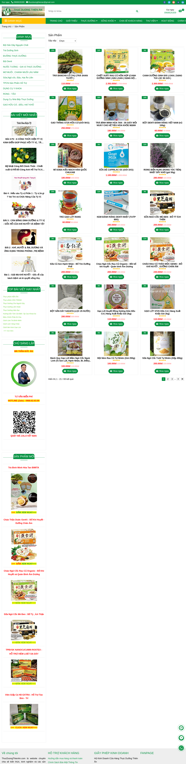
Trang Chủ (56, 21)
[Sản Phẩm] (23, 11)
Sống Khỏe (108, 21)
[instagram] (179, 2)
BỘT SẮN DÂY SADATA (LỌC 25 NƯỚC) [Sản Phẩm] (70, 311)
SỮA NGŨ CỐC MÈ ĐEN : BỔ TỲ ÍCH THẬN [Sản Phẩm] (162, 218)
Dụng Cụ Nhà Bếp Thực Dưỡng (18, 99)
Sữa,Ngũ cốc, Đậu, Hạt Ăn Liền (18, 77)
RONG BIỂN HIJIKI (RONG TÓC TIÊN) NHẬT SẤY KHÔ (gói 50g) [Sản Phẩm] (162, 171)
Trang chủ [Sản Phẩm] (6, 26)
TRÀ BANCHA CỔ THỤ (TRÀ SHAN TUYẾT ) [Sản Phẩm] (70, 76)
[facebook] (165, 2)
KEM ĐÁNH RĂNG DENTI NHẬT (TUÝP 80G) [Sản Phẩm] (116, 218)
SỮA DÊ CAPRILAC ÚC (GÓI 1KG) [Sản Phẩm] (116, 170)
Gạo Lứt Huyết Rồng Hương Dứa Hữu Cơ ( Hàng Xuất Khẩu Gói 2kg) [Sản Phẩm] (116, 312)
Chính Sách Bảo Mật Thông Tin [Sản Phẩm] (63, 762)
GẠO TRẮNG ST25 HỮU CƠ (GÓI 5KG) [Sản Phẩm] (70, 123)
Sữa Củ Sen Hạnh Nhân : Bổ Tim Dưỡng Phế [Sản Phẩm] (70, 265)
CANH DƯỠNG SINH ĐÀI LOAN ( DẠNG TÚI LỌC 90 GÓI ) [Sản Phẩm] (162, 76)
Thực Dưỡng (89, 21)
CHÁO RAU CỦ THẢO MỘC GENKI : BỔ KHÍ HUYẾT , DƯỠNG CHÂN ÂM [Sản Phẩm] (162, 265)
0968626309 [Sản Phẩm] (17, 2)
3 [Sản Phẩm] (172, 379)
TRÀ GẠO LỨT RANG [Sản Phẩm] (70, 217)
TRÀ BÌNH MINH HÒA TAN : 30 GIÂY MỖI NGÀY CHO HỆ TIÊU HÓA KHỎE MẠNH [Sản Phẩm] (116, 124)
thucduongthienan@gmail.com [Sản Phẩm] (40, 2)
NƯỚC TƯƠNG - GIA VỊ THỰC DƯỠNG (22, 67)
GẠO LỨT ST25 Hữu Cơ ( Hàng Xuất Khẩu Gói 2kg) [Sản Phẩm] (162, 312)
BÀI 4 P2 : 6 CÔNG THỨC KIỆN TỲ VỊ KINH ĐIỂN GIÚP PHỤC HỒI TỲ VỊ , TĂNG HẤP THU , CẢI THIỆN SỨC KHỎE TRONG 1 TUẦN (24, 141)
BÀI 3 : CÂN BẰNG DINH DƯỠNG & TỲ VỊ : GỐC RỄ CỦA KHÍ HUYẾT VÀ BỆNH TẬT (24, 222)
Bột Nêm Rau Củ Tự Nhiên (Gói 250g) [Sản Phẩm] (116, 358)
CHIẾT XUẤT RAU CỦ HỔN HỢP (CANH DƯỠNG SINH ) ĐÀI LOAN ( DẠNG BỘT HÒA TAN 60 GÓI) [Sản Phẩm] (116, 76)
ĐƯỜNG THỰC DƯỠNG (14, 56)
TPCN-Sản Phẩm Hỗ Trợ (15, 83)
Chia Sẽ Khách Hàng (130, 21)
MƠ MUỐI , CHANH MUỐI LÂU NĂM (20, 72)
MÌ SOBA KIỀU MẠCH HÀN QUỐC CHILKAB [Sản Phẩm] (70, 171)
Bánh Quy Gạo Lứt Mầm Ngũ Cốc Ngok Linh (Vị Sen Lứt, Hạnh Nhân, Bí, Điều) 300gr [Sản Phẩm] (70, 359)
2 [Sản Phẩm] (167, 379)
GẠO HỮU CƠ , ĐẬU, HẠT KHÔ (18, 105)
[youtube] (174, 2)
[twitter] (170, 2)
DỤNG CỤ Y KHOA (12, 88)
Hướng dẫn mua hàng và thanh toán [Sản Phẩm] (65, 758)
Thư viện (152, 21)
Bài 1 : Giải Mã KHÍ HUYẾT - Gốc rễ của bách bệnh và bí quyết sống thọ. (24, 276)
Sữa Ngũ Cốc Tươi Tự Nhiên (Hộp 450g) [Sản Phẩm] (162, 358)
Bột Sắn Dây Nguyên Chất (15, 45)
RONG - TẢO (9, 94)
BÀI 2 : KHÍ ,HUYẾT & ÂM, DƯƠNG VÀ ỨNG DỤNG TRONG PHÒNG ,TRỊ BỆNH (24, 249)
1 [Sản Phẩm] (163, 379)
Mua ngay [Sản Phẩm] (70, 88)
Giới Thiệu (71, 21)
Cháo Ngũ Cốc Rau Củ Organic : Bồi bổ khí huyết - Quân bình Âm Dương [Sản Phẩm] (116, 265)
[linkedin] (183, 2)
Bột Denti (7, 61)
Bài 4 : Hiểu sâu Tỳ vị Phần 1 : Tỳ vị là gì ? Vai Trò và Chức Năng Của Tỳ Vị (24, 195)
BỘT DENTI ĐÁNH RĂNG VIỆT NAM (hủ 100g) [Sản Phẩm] (162, 124)
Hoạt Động (167, 21)
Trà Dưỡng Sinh (10, 50)
